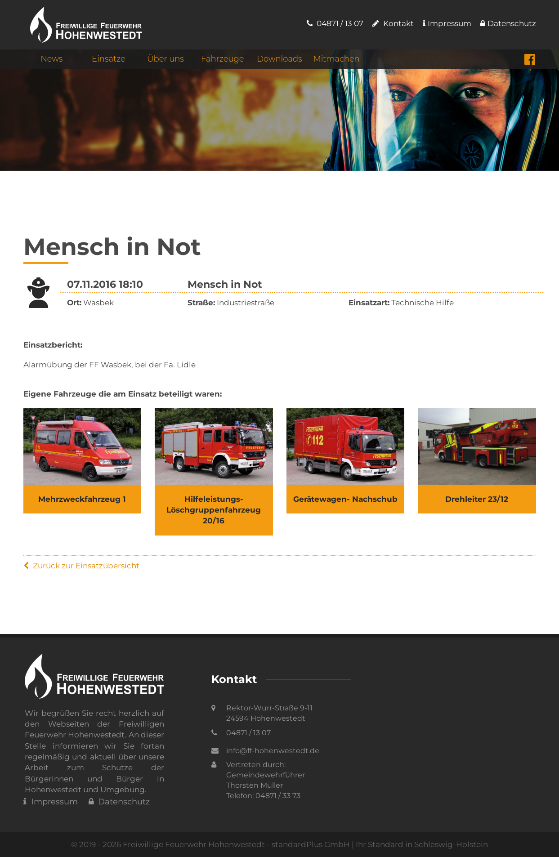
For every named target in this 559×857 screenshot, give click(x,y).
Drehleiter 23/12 (476, 499)
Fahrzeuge (222, 59)
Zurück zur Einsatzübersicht (81, 565)
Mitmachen (336, 59)
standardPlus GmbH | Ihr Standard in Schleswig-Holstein (380, 844)
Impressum (447, 23)
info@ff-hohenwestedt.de (272, 750)
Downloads (279, 59)
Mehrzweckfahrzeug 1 (82, 499)
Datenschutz (508, 23)
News (51, 59)
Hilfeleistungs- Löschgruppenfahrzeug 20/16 (213, 510)
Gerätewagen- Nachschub (345, 499)
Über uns (165, 59)
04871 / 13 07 (335, 23)
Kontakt (393, 23)
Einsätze (108, 59)
